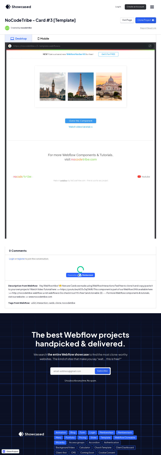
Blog (72, 432)
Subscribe (102, 370)
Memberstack (125, 432)
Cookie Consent (107, 452)
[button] (152, 7)
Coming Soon (87, 452)
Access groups (76, 442)
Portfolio (70, 437)
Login (11, 259)
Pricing (82, 437)
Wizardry (60, 442)
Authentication (111, 442)
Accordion (94, 442)
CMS (73, 452)
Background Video (65, 447)
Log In (118, 6)
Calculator (84, 447)
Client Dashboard (125, 447)
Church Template (103, 447)
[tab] (18, 38)
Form (82, 432)
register (21, 259)
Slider (93, 437)
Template (105, 437)
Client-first (61, 452)
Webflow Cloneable (125, 437)
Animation (61, 432)
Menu (58, 437)
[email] (80, 371)
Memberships (106, 432)
